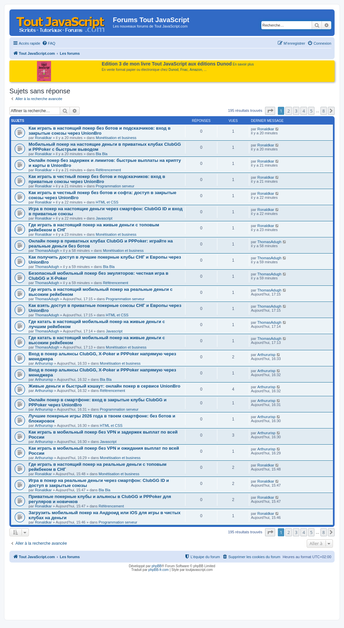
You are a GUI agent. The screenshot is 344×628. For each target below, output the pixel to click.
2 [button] (288, 111)
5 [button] (311, 111)
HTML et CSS (107, 202)
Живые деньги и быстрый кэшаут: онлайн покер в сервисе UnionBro (104, 386)
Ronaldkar (43, 138)
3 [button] (296, 111)
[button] (270, 111)
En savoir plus (243, 64)
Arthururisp (44, 363)
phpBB (157, 566)
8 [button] (323, 111)
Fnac (184, 70)
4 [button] (303, 111)
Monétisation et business (116, 138)
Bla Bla (102, 154)
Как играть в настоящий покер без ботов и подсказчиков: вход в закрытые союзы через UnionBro (100, 131)
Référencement (108, 170)
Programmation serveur (115, 186)
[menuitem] (48, 43)
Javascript (104, 218)
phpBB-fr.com (158, 570)
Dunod (173, 70)
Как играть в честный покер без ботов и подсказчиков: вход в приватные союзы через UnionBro (97, 179)
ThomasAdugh (47, 251)
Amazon (196, 70)
